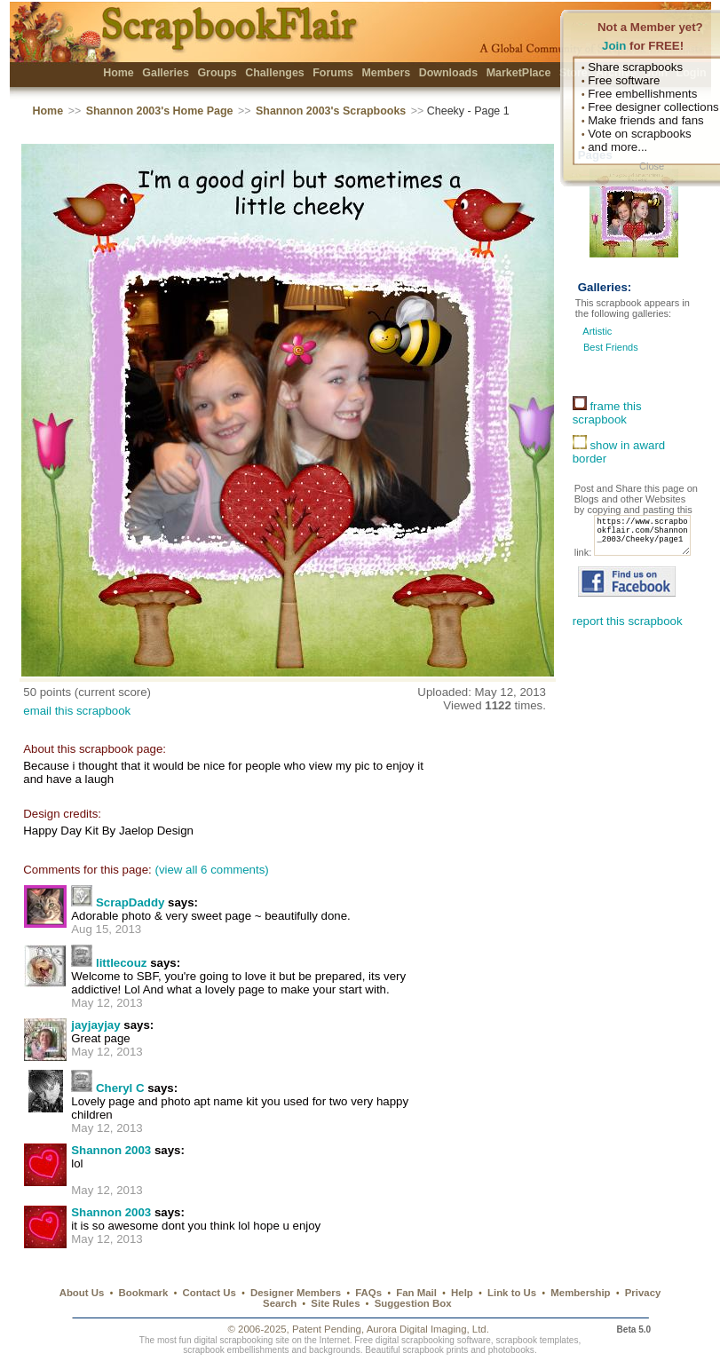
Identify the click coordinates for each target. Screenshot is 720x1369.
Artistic (597, 331)
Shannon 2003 (111, 1150)
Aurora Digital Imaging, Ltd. (428, 1329)
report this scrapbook (628, 640)
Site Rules (335, 1303)
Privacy (643, 1292)
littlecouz (121, 962)
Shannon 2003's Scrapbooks (331, 111)
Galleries (165, 73)
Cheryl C (120, 1088)
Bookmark (144, 1292)
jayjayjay (95, 1025)
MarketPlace (519, 73)
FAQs (368, 1292)
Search (280, 1303)
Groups (216, 73)
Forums (333, 73)
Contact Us (209, 1292)
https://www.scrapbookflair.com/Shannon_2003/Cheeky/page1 (627, 551)
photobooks (511, 1350)
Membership (580, 1292)
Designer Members (295, 1292)
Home (118, 73)
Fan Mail (416, 1292)
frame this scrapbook (607, 413)
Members (385, 73)
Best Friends (610, 347)
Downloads (449, 73)
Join (614, 45)
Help (462, 1292)
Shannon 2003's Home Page (159, 111)
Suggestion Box (413, 1303)
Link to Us (511, 1292)
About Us (82, 1292)
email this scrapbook (77, 710)
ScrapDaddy (130, 902)
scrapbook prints (435, 1350)
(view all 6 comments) (211, 869)
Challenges (275, 73)
